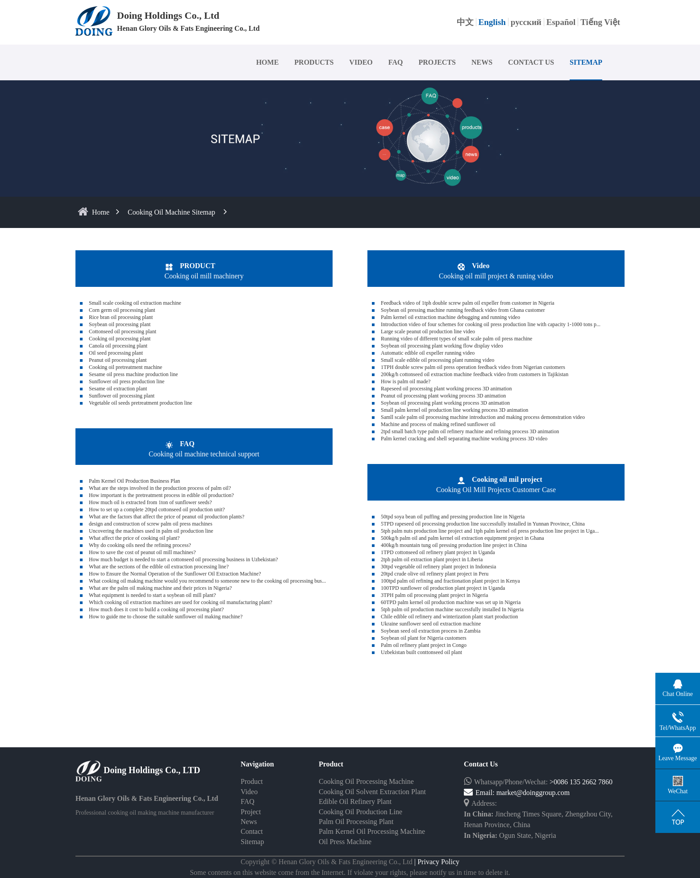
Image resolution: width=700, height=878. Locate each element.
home (100, 212)
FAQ (395, 62)
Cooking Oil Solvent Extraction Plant (372, 791)
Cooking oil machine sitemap (171, 212)
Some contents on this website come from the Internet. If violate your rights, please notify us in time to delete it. (350, 872)
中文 (465, 22)
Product (252, 781)
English (492, 22)
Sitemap (252, 841)
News (249, 821)
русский (526, 22)
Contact (252, 831)
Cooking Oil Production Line (360, 812)
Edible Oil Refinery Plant (355, 801)
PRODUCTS (313, 62)
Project (251, 812)
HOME (267, 62)
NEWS (481, 62)
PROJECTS (437, 62)
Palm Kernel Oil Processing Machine (372, 831)
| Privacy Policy (435, 862)
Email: (480, 792)
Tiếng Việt (600, 22)
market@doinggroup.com (533, 792)
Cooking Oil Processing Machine (366, 781)
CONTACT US (531, 62)
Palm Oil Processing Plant (356, 821)
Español (560, 22)
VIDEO (360, 62)
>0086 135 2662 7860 (581, 782)
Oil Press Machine (345, 841)
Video (249, 791)
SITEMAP (586, 62)
